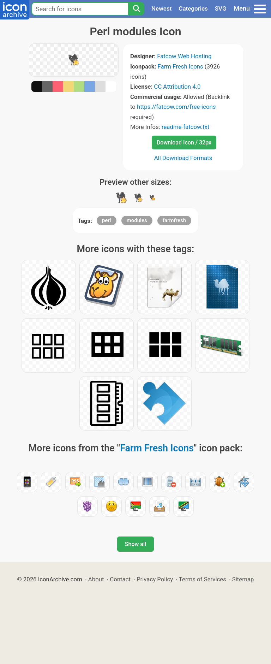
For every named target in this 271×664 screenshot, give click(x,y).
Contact (120, 579)
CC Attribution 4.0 (177, 86)
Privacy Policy (155, 579)
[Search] (136, 9)
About (96, 579)
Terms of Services (202, 579)
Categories (193, 8)
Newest (161, 8)
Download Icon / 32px (184, 142)
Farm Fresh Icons (180, 66)
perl (106, 220)
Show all (135, 544)
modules (137, 220)
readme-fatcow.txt (185, 126)
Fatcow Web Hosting (184, 56)
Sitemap (243, 579)
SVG (221, 8)
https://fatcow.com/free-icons (176, 106)
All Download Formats (183, 157)
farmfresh (174, 220)
